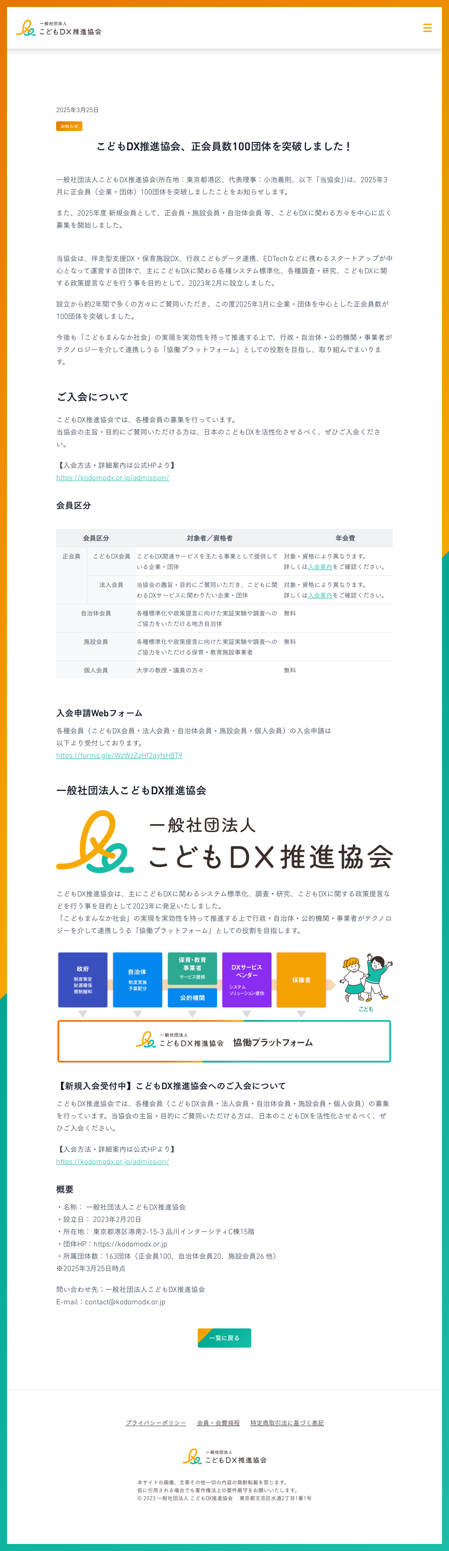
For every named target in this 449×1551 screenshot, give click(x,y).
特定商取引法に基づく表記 (287, 1422)
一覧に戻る (224, 1337)
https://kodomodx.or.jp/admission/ (112, 476)
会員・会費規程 (218, 1422)
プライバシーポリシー (155, 1422)
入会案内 (320, 566)
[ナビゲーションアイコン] (427, 28)
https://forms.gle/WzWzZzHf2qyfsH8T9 (119, 754)
